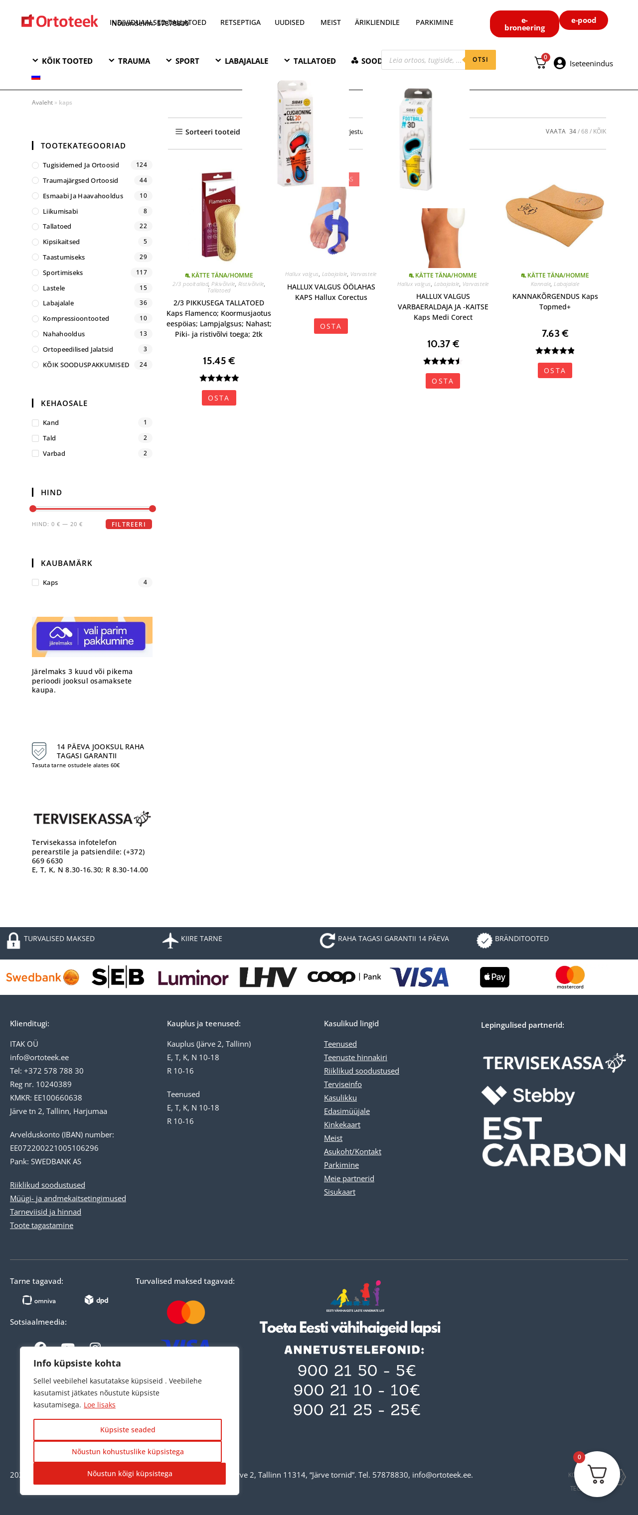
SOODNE (377, 61)
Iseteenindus (591, 63)
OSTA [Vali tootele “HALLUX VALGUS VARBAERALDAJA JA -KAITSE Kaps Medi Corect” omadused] (443, 381)
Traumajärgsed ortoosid (81, 180)
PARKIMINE (435, 22)
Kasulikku (340, 1097)
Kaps (50, 582)
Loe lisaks (100, 1404)
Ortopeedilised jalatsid (78, 349)
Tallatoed (219, 290)
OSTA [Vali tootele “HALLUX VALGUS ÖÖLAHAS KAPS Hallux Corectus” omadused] (331, 326)
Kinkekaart (342, 1124)
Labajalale (334, 273)
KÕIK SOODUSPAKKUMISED (86, 364)
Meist (333, 1138)
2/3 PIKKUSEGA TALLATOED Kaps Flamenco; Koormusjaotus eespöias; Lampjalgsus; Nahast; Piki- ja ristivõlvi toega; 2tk (219, 318)
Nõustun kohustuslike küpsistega (128, 1451)
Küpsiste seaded (128, 1429)
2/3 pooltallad (190, 283)
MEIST (330, 22)
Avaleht (42, 102)
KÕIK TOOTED (67, 61)
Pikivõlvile (223, 283)
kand (51, 422)
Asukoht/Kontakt (352, 1151)
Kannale (541, 283)
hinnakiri (371, 1057)
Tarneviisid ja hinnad (45, 1212)
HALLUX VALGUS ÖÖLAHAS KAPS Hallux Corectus (331, 292)
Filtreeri (129, 524)
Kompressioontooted (76, 318)
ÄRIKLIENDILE (377, 22)
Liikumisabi (60, 211)
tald (49, 437)
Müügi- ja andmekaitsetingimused (68, 1198)
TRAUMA (134, 61)
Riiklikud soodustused (47, 1185)
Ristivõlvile (251, 283)
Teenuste (339, 1057)
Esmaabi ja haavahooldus (83, 195)
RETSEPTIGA (241, 22)
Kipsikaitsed (61, 241)
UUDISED (290, 22)
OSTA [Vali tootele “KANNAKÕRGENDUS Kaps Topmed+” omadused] (555, 370)
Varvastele (363, 273)
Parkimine (341, 1165)
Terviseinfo (343, 1084)
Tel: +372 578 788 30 (47, 1071)
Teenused (340, 1044)
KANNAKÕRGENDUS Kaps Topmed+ (555, 301)
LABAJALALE (246, 61)
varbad (54, 453)
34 (572, 131)
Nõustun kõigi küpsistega (129, 1473)
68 (584, 131)
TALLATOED (315, 61)
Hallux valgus (302, 273)
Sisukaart (339, 1192)
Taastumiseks (64, 257)
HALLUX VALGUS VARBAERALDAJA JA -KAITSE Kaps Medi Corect (443, 306)
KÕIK (599, 131)
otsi (480, 59)
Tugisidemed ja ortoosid (81, 164)
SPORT (187, 61)
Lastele (54, 287)
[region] (129, 1421)
